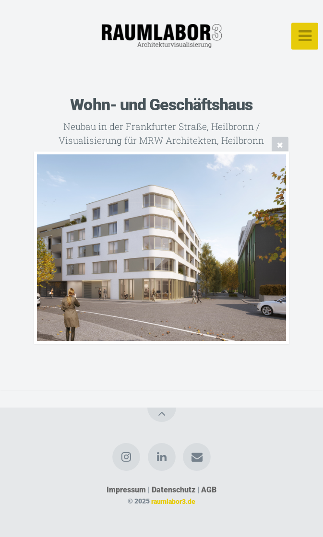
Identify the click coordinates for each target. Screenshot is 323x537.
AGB (208, 489)
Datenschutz (173, 489)
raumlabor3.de (173, 501)
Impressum (126, 489)
